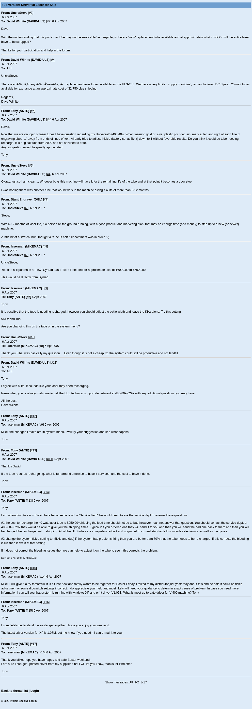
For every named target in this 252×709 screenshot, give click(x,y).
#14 (46, 492)
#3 (30, 13)
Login (35, 691)
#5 (32, 111)
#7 (45, 199)
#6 (30, 165)
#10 (31, 337)
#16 (46, 602)
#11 (53, 362)
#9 (45, 288)
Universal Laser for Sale (38, 5)
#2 (48, 21)
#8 (45, 246)
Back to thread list (14, 691)
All (131, 682)
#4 (53, 60)
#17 (33, 644)
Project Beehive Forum (23, 701)
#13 (33, 450)
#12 (33, 416)
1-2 (136, 682)
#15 (33, 568)
